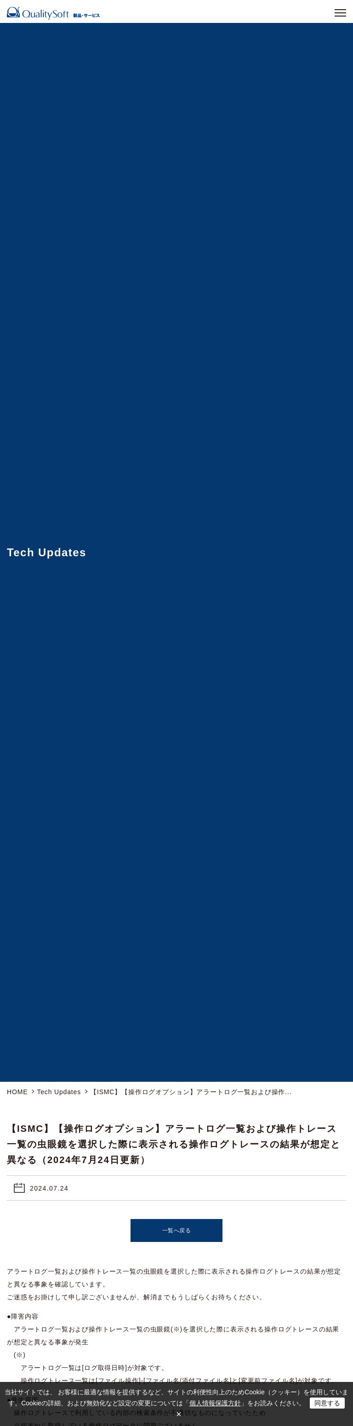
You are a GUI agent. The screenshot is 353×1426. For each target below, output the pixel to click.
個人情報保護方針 (215, 1403)
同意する (327, 1403)
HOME (17, 1092)
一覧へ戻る (176, 1230)
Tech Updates (59, 1092)
